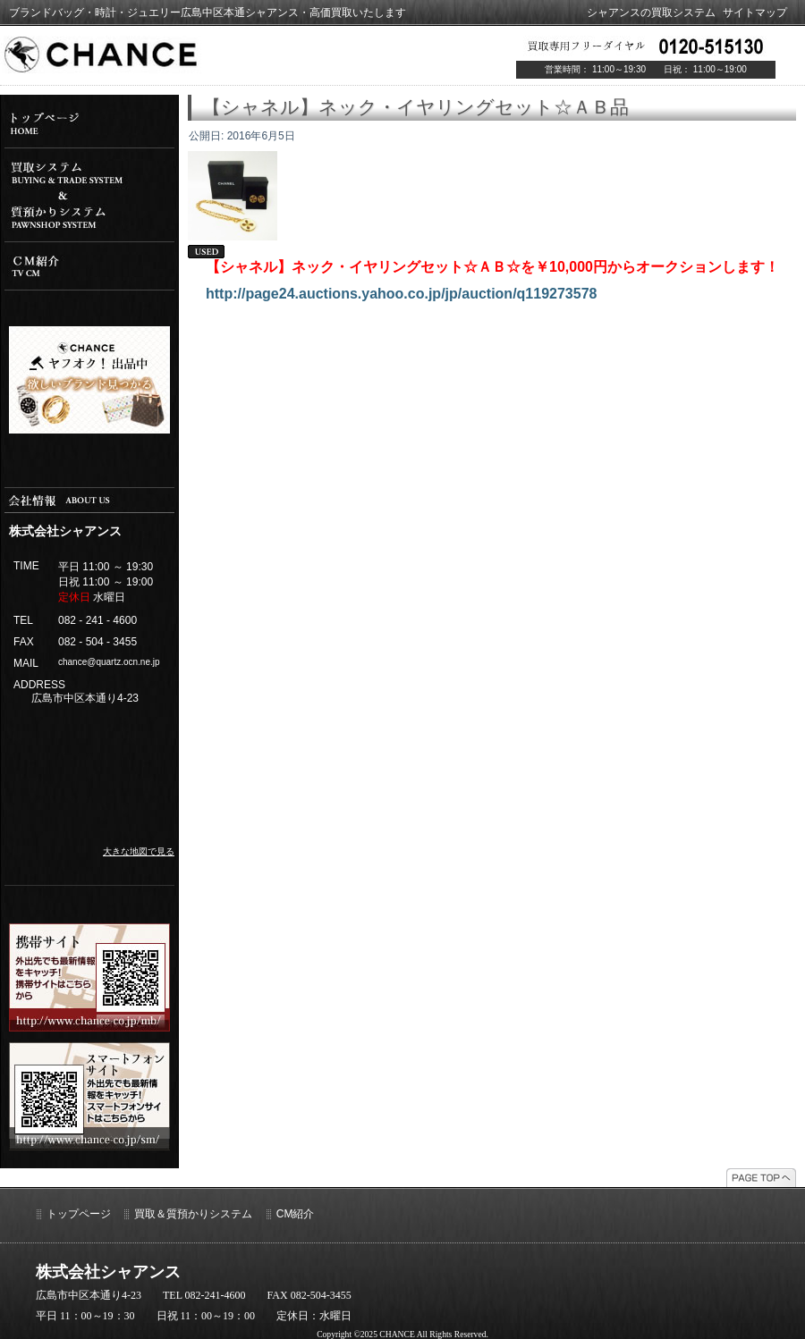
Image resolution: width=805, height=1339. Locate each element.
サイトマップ (755, 12)
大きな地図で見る (138, 851)
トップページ (79, 1214)
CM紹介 (295, 1214)
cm (89, 266)
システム (89, 194)
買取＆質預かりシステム (193, 1214)
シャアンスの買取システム (651, 12)
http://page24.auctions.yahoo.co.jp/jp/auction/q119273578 (401, 293)
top (89, 123)
